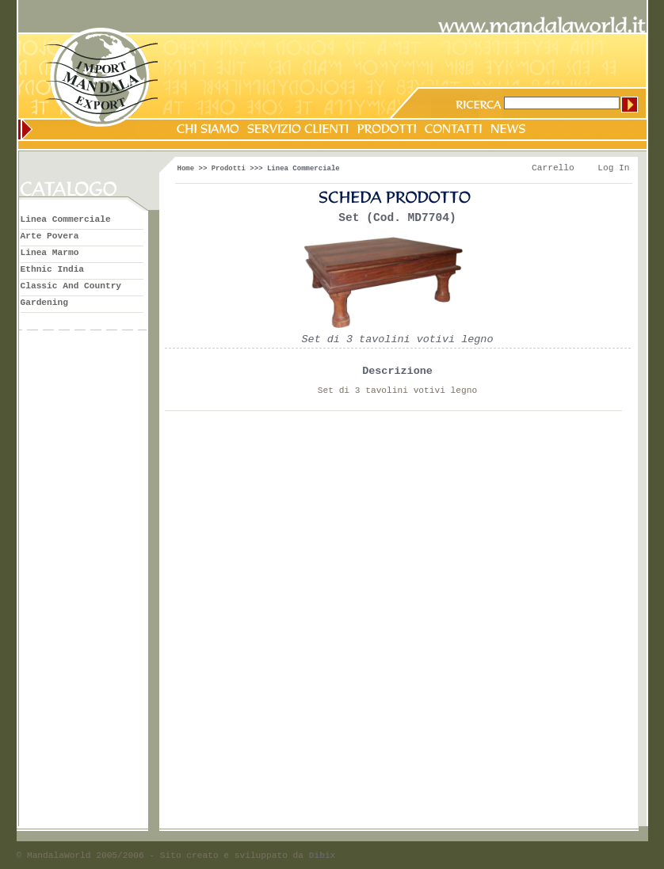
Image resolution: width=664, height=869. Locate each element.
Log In (613, 168)
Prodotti (229, 169)
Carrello (553, 168)
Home (186, 169)
